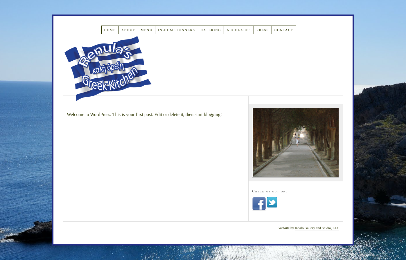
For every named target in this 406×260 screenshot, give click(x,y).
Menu (146, 30)
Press (262, 30)
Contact (283, 30)
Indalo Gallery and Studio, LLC (317, 228)
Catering (211, 30)
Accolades (239, 30)
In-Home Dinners (176, 30)
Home (110, 30)
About (128, 30)
